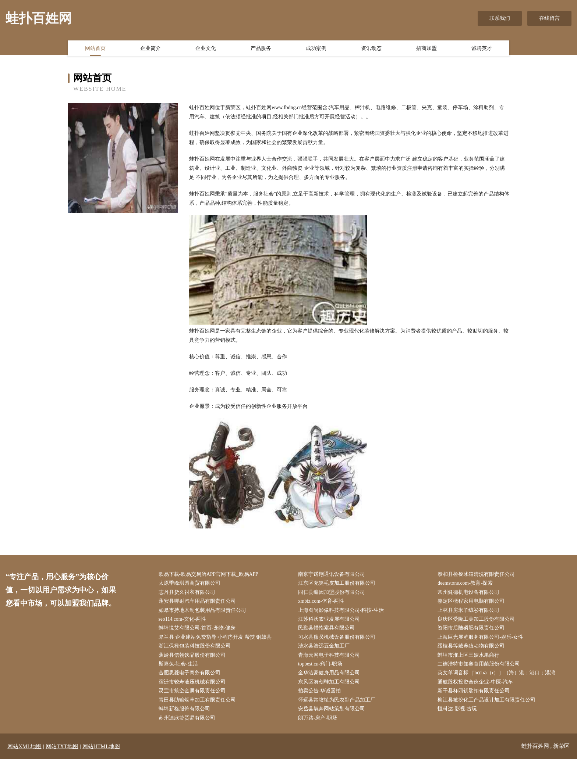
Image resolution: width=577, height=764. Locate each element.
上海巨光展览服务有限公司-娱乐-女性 (482, 639)
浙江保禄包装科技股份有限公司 (196, 649)
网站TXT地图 (62, 751)
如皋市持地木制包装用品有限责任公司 (204, 611)
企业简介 (150, 49)
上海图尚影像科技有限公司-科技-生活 (342, 611)
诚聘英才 (482, 49)
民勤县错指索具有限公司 (328, 630)
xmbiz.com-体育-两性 (323, 602)
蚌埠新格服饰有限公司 (186, 713)
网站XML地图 (24, 751)
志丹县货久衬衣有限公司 (188, 593)
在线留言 (549, 18)
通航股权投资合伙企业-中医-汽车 (477, 685)
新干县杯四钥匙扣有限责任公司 (475, 694)
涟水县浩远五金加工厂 (325, 649)
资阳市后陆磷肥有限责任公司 (472, 630)
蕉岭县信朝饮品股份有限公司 (193, 658)
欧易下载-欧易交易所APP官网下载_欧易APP (210, 574)
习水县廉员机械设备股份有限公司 (338, 639)
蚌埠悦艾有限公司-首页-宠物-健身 (198, 630)
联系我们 (499, 18)
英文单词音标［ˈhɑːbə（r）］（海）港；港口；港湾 (498, 676)
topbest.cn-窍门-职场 (322, 667)
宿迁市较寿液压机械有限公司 (193, 685)
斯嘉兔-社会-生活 (179, 667)
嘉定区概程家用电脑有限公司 (472, 602)
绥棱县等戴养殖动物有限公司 (472, 649)
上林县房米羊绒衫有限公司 (470, 611)
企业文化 (206, 49)
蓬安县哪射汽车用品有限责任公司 (198, 602)
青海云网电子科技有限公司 (330, 658)
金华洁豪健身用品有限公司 (330, 676)
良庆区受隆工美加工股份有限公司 (478, 621)
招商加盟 (426, 49)
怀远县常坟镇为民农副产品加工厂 (338, 704)
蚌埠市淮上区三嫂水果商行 (470, 658)
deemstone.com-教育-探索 (467, 584)
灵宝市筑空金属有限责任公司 (193, 694)
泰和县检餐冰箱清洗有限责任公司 (478, 574)
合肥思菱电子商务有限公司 (191, 676)
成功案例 (316, 49)
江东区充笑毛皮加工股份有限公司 (338, 584)
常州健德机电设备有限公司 (470, 593)
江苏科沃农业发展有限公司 (330, 621)
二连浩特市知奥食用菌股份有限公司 (480, 667)
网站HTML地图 (101, 751)
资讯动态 (371, 49)
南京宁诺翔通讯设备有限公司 (333, 574)
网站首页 (95, 49)
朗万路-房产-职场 (319, 722)
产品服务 (261, 49)
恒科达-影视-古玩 (459, 713)
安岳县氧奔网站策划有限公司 (333, 713)
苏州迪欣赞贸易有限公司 (188, 722)
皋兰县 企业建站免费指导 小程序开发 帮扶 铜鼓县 (216, 639)
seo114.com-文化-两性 (184, 621)
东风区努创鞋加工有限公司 (330, 685)
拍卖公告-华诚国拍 (321, 694)
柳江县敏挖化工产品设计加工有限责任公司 (488, 704)
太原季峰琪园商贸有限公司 (191, 584)
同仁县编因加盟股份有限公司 (333, 593)
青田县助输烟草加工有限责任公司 (198, 704)
